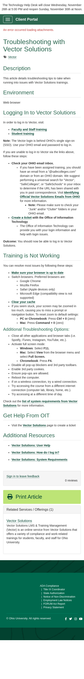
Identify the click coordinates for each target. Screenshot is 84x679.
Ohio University (18, 618)
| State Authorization (52, 593)
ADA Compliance (49, 585)
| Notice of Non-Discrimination (57, 596)
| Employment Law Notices (56, 600)
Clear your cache (23, 302)
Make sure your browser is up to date (37, 272)
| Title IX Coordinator (52, 589)
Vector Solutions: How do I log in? (35, 452)
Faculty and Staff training (29, 129)
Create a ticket (22, 217)
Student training (23, 133)
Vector (12, 57)
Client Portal (27, 19)
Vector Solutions (34, 425)
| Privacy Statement (52, 607)
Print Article (24, 497)
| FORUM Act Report (52, 603)
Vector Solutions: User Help (31, 445)
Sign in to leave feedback (23, 476)
